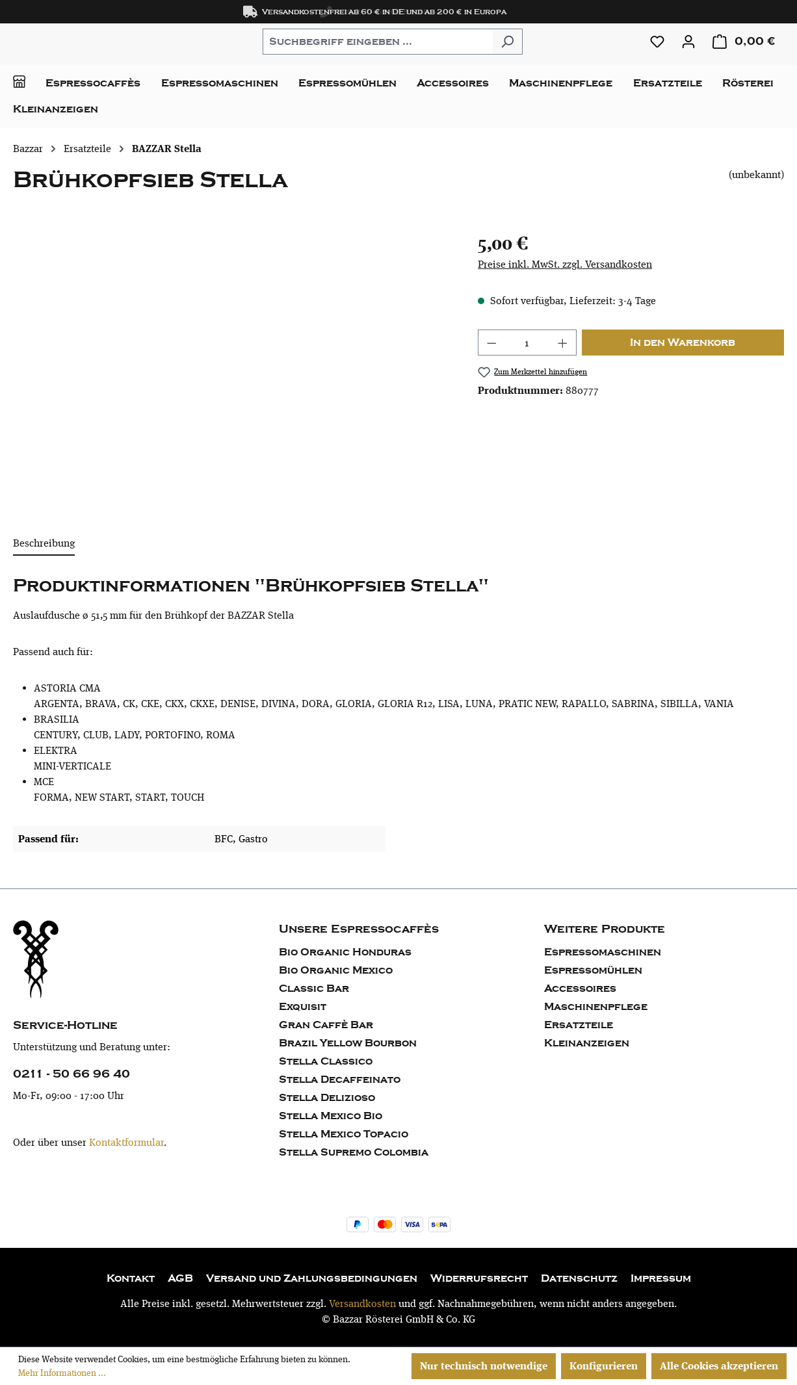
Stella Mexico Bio (330, 1116)
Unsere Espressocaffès (359, 929)
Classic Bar (314, 988)
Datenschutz (579, 1278)
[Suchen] (507, 42)
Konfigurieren (603, 1366)
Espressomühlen (593, 970)
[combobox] (378, 42)
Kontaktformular (126, 1142)
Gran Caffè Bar (326, 1025)
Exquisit (302, 1007)
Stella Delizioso (327, 1098)
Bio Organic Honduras (345, 952)
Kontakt (131, 1278)
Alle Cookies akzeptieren (719, 1366)
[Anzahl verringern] (491, 343)
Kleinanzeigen (586, 1043)
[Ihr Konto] (688, 42)
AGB (180, 1278)
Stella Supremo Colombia (353, 1152)
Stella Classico (325, 1061)
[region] (232, 369)
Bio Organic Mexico (336, 970)
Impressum (661, 1278)
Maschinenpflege (595, 1007)
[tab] (44, 544)
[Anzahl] (527, 343)
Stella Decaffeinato (339, 1079)
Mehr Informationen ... (62, 1372)
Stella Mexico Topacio (343, 1134)
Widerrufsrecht (479, 1278)
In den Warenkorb (682, 342)
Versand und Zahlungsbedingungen (311, 1278)
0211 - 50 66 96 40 (71, 1074)
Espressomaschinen (602, 952)
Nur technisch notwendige (483, 1366)
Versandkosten (362, 1303)
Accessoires (580, 988)
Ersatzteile (578, 1025)
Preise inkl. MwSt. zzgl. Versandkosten (565, 264)
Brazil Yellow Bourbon (348, 1043)
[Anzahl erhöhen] (563, 343)
